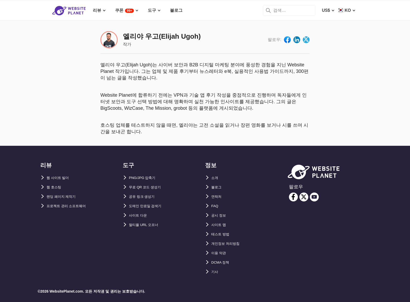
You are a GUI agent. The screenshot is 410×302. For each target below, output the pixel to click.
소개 (215, 178)
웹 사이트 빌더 (60, 178)
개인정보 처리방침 (228, 243)
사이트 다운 (140, 215)
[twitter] (303, 197)
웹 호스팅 (55, 187)
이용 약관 (220, 253)
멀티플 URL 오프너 (147, 225)
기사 (215, 272)
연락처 (217, 196)
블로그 (217, 187)
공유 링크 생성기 (145, 196)
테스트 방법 (222, 234)
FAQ (215, 206)
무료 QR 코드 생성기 (148, 187)
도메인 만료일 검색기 (149, 206)
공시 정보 (220, 215)
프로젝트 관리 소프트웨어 (71, 206)
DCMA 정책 (222, 262)
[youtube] (314, 197)
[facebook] (293, 197)
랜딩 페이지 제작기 (64, 196)
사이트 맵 (220, 225)
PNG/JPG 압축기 (145, 178)
